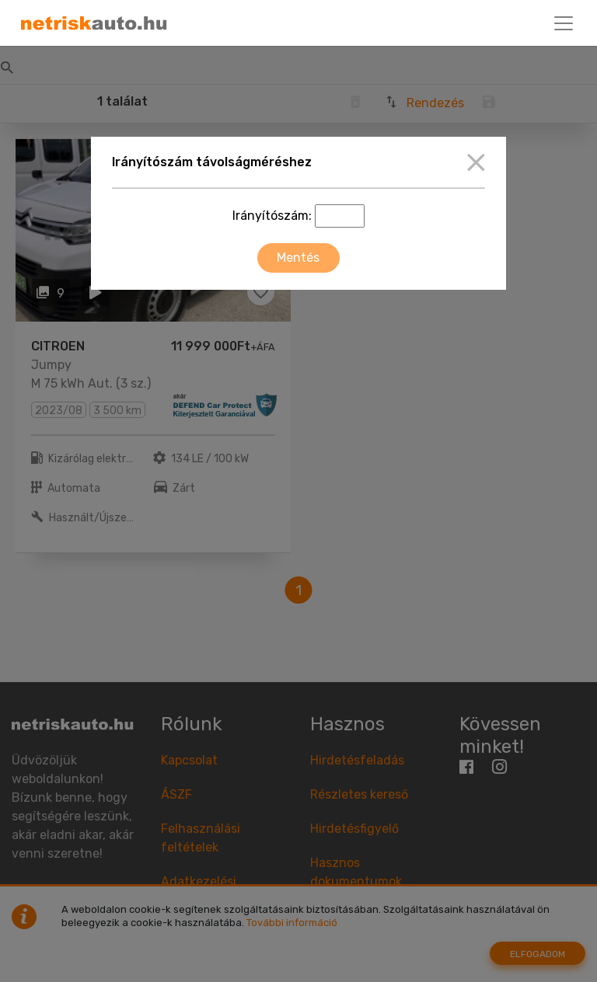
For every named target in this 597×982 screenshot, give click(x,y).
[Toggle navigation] (563, 23)
